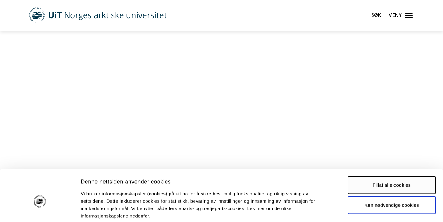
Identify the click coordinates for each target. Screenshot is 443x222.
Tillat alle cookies (392, 154)
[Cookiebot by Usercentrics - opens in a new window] (40, 210)
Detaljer (327, 209)
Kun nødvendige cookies (391, 174)
